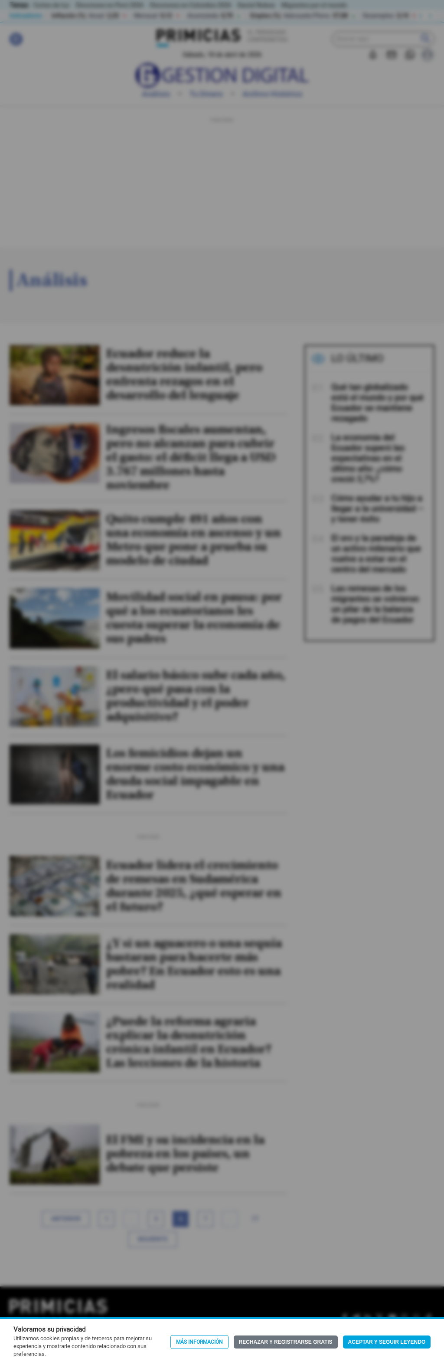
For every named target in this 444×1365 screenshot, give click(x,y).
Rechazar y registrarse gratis (286, 1342)
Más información (199, 1342)
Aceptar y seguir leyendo (387, 1342)
